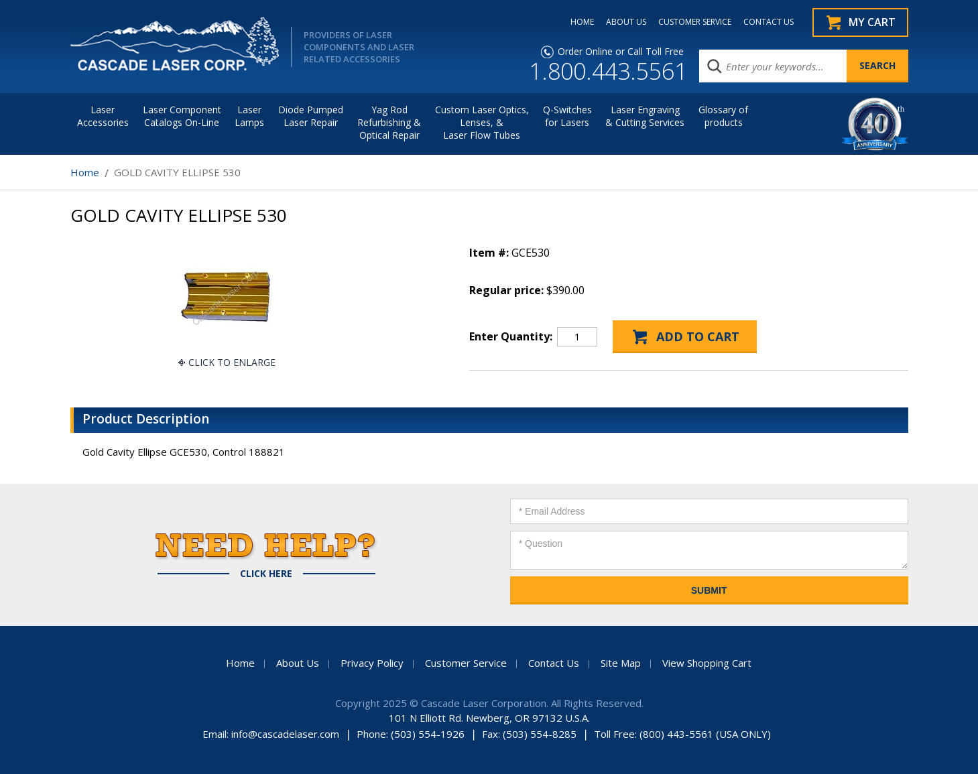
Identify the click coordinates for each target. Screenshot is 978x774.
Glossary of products (723, 116)
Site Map (621, 662)
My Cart (872, 22)
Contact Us (553, 662)
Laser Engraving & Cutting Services (644, 116)
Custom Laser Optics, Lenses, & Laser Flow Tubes (482, 122)
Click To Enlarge (232, 362)
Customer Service (466, 662)
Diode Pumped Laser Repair (310, 116)
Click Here (266, 573)
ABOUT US (626, 22)
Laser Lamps (249, 116)
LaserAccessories (103, 116)
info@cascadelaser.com (285, 733)
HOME (582, 22)
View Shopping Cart (706, 662)
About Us (297, 662)
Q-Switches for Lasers (567, 116)
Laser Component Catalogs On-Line (182, 116)
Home (84, 172)
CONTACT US (768, 22)
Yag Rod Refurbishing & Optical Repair (389, 122)
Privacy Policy (372, 662)
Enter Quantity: (510, 336)
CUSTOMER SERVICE (694, 22)
